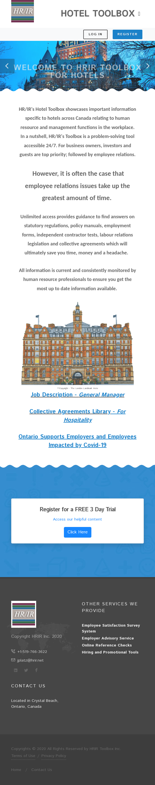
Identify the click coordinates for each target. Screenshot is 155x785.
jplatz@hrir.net (27, 660)
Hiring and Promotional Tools (110, 652)
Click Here (78, 532)
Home (16, 770)
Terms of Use (23, 756)
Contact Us (41, 770)
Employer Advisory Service (108, 638)
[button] (7, 66)
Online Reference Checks (107, 645)
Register (127, 34)
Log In (95, 34)
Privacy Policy (53, 756)
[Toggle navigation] (139, 14)
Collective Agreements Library (70, 412)
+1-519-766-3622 (29, 651)
